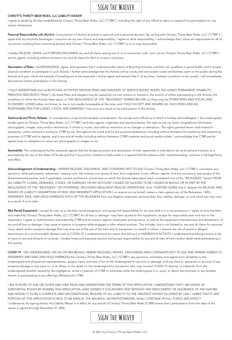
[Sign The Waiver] (116, 7)
